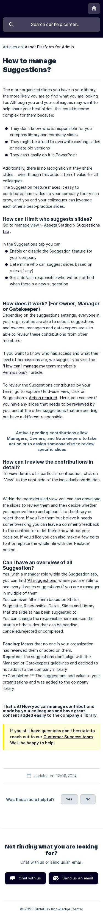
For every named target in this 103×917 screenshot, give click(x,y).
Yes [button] (69, 799)
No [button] (87, 799)
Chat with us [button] (30, 878)
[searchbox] (51, 24)
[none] (94, 8)
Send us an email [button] (77, 878)
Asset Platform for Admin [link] (49, 46)
